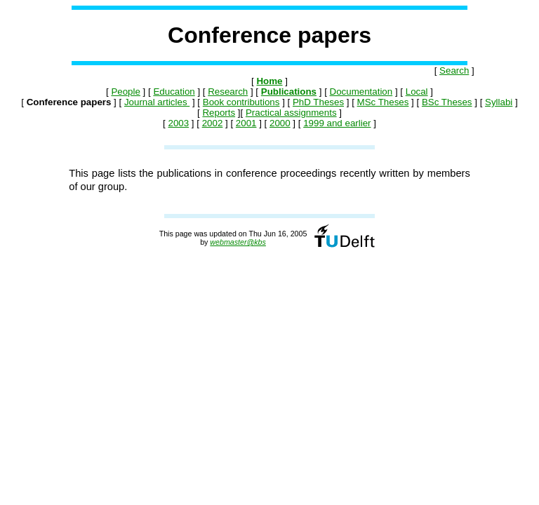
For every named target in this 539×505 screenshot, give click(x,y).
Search (454, 70)
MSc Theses (383, 102)
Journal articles (156, 102)
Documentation (361, 91)
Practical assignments (291, 112)
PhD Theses (318, 102)
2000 (280, 123)
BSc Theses (447, 102)
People (125, 91)
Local (417, 91)
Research (228, 91)
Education (173, 91)
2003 (178, 123)
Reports (218, 112)
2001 (246, 123)
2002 (212, 123)
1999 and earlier (337, 123)
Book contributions (241, 102)
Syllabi (498, 102)
